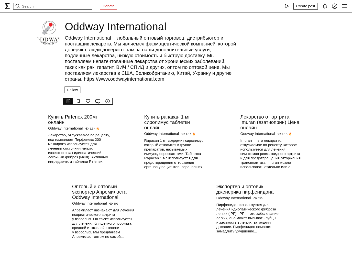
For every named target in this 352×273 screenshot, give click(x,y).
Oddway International (65, 128)
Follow (72, 90)
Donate (108, 6)
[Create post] (306, 6)
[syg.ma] (7, 6)
